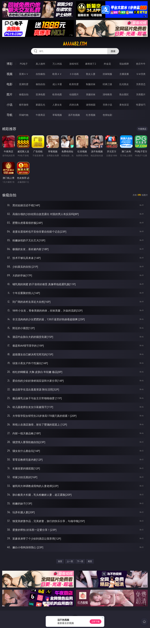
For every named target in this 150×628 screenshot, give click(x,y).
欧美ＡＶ (57, 74)
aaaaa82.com (75, 44)
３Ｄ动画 (74, 74)
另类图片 (140, 94)
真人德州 (40, 63)
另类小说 (107, 104)
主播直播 (124, 74)
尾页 (90, 561)
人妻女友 (57, 104)
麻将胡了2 (90, 63)
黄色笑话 (124, 104)
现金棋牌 (124, 63)
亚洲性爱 (23, 84)
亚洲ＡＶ (23, 74)
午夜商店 (40, 115)
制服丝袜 (90, 84)
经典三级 (107, 84)
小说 (9, 105)
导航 (9, 115)
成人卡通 (57, 84)
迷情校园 (90, 104)
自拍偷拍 (40, 74)
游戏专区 (74, 63)
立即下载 (95, 621)
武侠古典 (74, 104)
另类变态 (140, 84)
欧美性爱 (74, 84)
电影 (9, 84)
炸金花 (107, 63)
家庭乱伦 (40, 104)
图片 (9, 94)
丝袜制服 (107, 74)
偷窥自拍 (23, 94)
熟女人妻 (90, 74)
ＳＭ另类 (140, 74)
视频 (9, 74)
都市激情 (23, 104)
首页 (60, 561)
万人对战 (57, 63)
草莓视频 (57, 115)
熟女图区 (124, 94)
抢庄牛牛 (140, 63)
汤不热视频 (74, 115)
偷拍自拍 (40, 84)
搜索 (113, 51)
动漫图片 (74, 94)
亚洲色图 (40, 94)
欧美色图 (57, 94)
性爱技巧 (140, 104)
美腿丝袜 (90, 94)
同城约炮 (23, 115)
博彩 (9, 64)
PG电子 (24, 63)
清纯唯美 (107, 94)
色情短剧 (107, 115)
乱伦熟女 (124, 84)
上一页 (70, 561)
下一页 (80, 561)
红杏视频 (90, 115)
